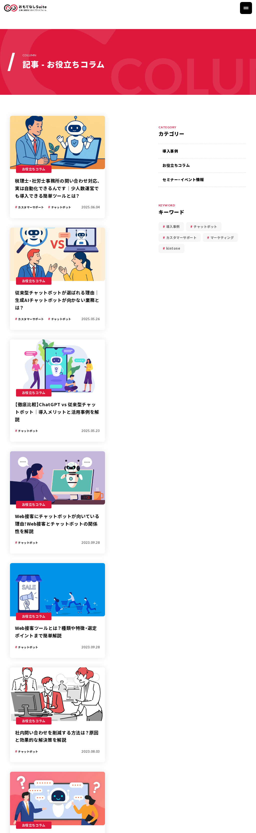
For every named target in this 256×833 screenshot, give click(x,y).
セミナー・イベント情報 (183, 179)
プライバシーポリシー (197, 824)
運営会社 (234, 824)
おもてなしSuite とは (113, 735)
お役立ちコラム (176, 165)
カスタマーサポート (181, 237)
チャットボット (205, 226)
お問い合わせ (213, 749)
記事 (25, 546)
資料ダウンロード (216, 735)
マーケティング (222, 237)
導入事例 (170, 151)
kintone (173, 248)
